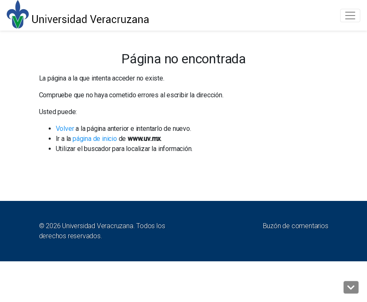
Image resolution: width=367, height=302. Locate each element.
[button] (351, 287)
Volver (65, 129)
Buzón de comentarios (295, 226)
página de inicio (95, 139)
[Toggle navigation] (350, 15)
